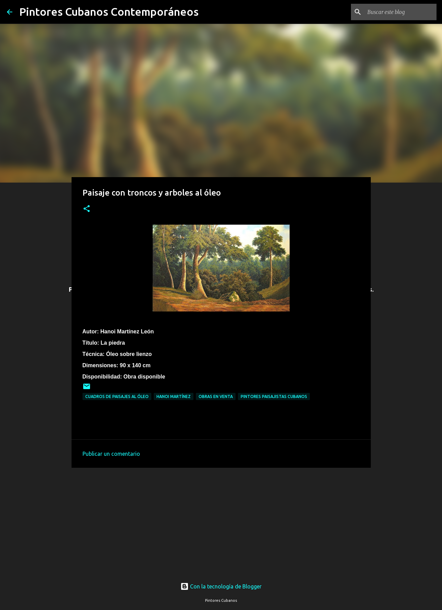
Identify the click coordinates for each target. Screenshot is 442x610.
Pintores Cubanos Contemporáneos (109, 11)
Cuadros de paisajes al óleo (117, 396)
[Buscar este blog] (401, 12)
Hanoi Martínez (173, 396)
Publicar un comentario (111, 454)
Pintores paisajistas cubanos (274, 396)
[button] (87, 209)
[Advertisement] (221, 518)
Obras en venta (216, 396)
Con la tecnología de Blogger (221, 586)
